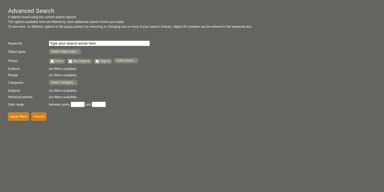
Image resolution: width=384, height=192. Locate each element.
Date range (16, 104)
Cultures (14, 69)
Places (13, 61)
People (13, 75)
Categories (15, 83)
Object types (17, 52)
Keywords (15, 43)
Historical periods (20, 97)
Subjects (14, 91)
